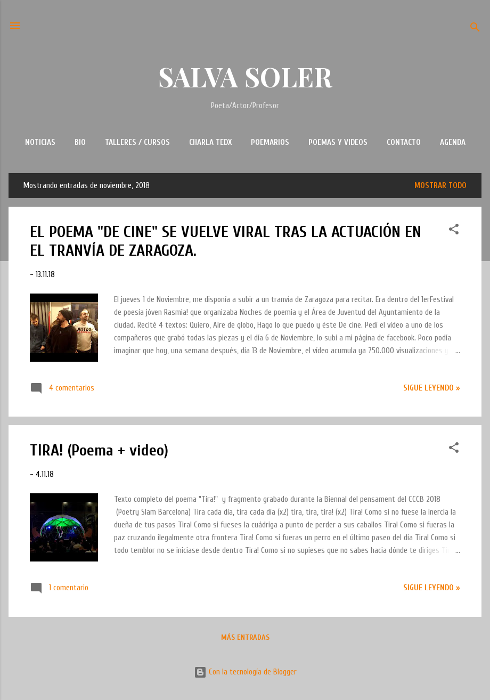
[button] (453, 231)
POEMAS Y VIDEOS (338, 142)
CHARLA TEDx (210, 142)
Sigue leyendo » (431, 388)
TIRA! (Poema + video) (99, 450)
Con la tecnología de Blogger (245, 672)
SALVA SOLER (245, 76)
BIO (80, 142)
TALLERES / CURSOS (137, 142)
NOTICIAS (40, 142)
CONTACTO (404, 142)
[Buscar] (475, 29)
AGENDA (453, 142)
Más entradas (245, 637)
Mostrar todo (440, 185)
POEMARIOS (270, 142)
